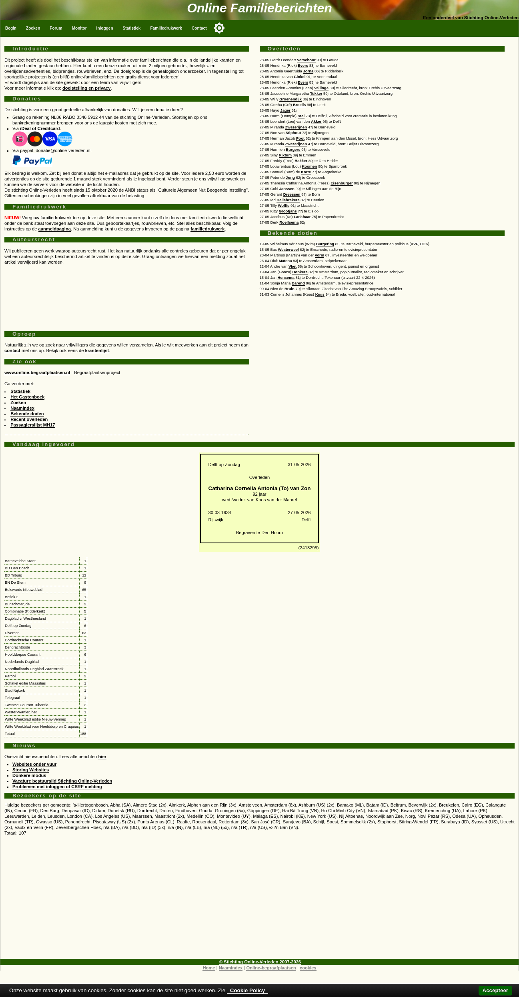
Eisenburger (342, 183)
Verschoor (306, 60)
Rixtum (285, 155)
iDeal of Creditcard (40, 128)
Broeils (299, 104)
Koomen (309, 166)
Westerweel (288, 249)
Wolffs (284, 205)
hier (102, 756)
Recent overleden (29, 419)
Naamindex (22, 408)
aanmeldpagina (54, 228)
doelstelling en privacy (86, 88)
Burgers (293, 149)
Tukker (316, 93)
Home (208, 967)
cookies (308, 967)
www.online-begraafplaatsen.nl (37, 372)
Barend (298, 283)
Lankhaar (302, 216)
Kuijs (320, 294)
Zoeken (33, 28)
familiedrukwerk (207, 228)
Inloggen (104, 28)
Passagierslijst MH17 (32, 424)
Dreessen (292, 194)
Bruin (290, 288)
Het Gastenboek (27, 396)
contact (12, 350)
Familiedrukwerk (166, 28)
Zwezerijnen (296, 127)
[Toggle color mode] (219, 28)
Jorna (308, 71)
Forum (56, 28)
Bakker (301, 160)
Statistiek (132, 28)
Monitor (79, 28)
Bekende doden (27, 413)
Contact (199, 28)
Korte (306, 172)
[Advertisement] (127, 295)
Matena (285, 260)
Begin (10, 28)
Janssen (287, 188)
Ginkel (299, 76)
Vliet (293, 266)
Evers (303, 65)
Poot (300, 138)
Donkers (299, 272)
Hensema (285, 277)
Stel (301, 116)
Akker (316, 121)
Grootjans (288, 211)
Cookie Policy (247, 990)
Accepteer (495, 990)
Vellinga (321, 88)
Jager (285, 110)
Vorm (320, 255)
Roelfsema (289, 222)
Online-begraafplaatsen (271, 967)
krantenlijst (97, 350)
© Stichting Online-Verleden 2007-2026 (260, 961)
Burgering (325, 244)
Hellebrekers (288, 200)
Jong (290, 177)
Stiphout (293, 132)
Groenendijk (290, 99)
